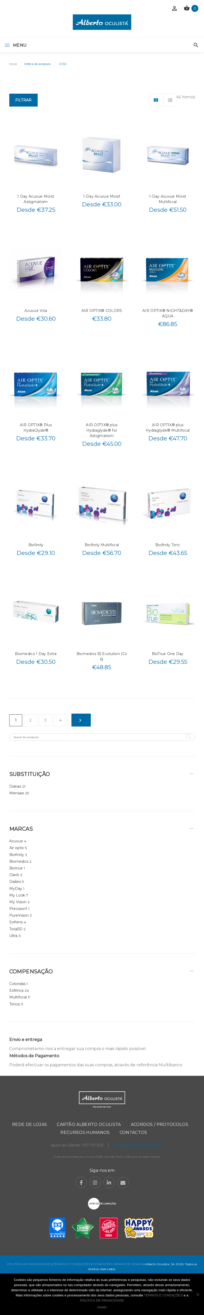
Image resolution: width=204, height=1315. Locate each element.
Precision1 (18, 908)
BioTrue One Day (168, 653)
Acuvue (16, 841)
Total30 (15, 929)
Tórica (14, 1004)
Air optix (16, 847)
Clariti (14, 875)
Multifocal (18, 997)
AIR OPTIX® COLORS (101, 310)
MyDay (15, 888)
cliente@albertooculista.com (138, 1145)
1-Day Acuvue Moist (101, 196)
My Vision (18, 902)
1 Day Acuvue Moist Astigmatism (35, 199)
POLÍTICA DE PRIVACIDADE (29, 1264)
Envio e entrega (25, 1039)
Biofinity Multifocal (102, 545)
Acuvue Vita (36, 310)
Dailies (15, 881)
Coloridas (17, 983)
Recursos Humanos (85, 1132)
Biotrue (16, 868)
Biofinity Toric (167, 545)
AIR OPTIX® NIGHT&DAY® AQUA (167, 313)
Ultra (13, 935)
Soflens (16, 922)
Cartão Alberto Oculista (89, 1124)
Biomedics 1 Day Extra (35, 653)
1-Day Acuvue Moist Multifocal (167, 199)
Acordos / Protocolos (159, 1124)
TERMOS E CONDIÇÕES (71, 1264)
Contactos (133, 1132)
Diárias (15, 786)
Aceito (102, 1307)
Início (13, 64)
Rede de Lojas (29, 1124)
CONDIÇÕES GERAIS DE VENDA (118, 1264)
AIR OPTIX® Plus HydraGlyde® (36, 428)
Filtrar (23, 100)
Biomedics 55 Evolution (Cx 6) (102, 656)
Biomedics (18, 861)
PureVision (19, 915)
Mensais (16, 793)
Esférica (16, 990)
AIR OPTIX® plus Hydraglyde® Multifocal (168, 428)
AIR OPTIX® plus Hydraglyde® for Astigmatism (101, 430)
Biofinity (36, 545)
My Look (17, 895)
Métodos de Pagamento (34, 1055)
